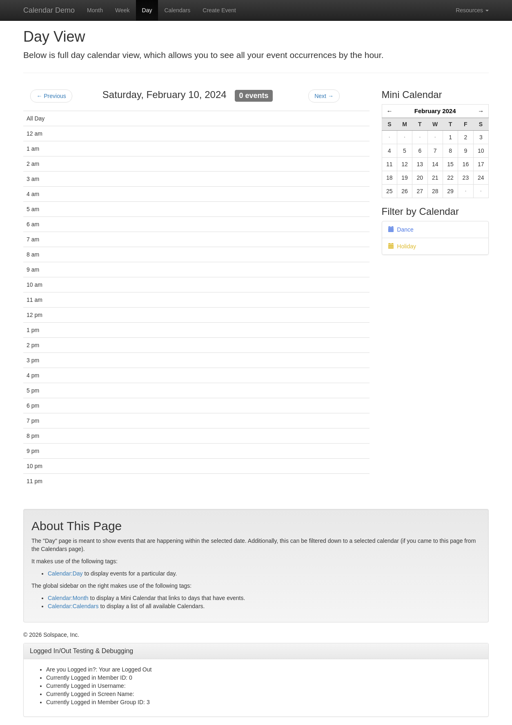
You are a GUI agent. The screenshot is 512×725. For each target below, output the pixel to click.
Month (95, 10)
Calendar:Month (68, 598)
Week (122, 10)
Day (147, 10)
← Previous (51, 96)
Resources (472, 10)
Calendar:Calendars (73, 606)
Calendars (177, 10)
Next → (324, 96)
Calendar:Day (65, 573)
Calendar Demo (49, 10)
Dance (401, 229)
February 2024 (435, 110)
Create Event (219, 10)
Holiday (402, 246)
